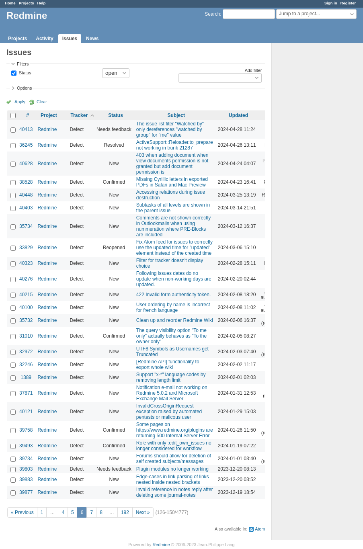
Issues (69, 38)
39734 (26, 458)
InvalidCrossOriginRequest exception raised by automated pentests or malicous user (169, 411)
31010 (26, 336)
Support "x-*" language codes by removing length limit (171, 377)
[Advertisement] (312, 169)
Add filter (253, 70)
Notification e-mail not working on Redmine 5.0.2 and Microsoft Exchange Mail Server (171, 393)
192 (125, 512)
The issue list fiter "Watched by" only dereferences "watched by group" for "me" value (170, 129)
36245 (26, 145)
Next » (143, 512)
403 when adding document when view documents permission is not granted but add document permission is (172, 163)
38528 (26, 182)
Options (24, 88)
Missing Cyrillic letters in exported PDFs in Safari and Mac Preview (172, 182)
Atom (260, 528)
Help (41, 3)
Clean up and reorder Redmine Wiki (174, 320)
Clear (42, 101)
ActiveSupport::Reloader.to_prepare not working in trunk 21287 (174, 145)
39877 (26, 492)
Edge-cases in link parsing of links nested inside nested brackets (172, 479)
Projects (26, 3)
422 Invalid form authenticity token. (173, 294)
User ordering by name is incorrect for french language (173, 307)
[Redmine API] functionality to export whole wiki (167, 364)
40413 (26, 129)
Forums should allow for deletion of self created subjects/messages (173, 458)
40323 (26, 263)
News (92, 38)
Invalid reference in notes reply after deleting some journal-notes (174, 492)
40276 (26, 279)
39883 (26, 479)
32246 (26, 364)
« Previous (22, 512)
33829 (26, 247)
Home (10, 3)
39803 (26, 469)
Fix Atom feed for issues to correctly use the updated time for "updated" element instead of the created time (174, 247)
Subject (176, 115)
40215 (26, 294)
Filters (23, 63)
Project (49, 115)
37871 (26, 393)
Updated (238, 115)
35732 (26, 320)
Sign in (330, 3)
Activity (44, 38)
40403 (26, 208)
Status (24, 72)
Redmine (47, 129)
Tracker (79, 115)
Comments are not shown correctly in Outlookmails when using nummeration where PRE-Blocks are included (173, 226)
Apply (19, 101)
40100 (26, 307)
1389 (26, 377)
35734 (26, 226)
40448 (26, 195)
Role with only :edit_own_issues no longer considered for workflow (173, 445)
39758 (26, 430)
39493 (26, 446)
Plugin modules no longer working (172, 469)
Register (348, 3)
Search (212, 14)
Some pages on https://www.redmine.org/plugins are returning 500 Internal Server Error (174, 430)
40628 (26, 163)
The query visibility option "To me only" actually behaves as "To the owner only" (171, 336)
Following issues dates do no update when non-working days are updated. (173, 278)
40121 (26, 411)
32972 (26, 351)
